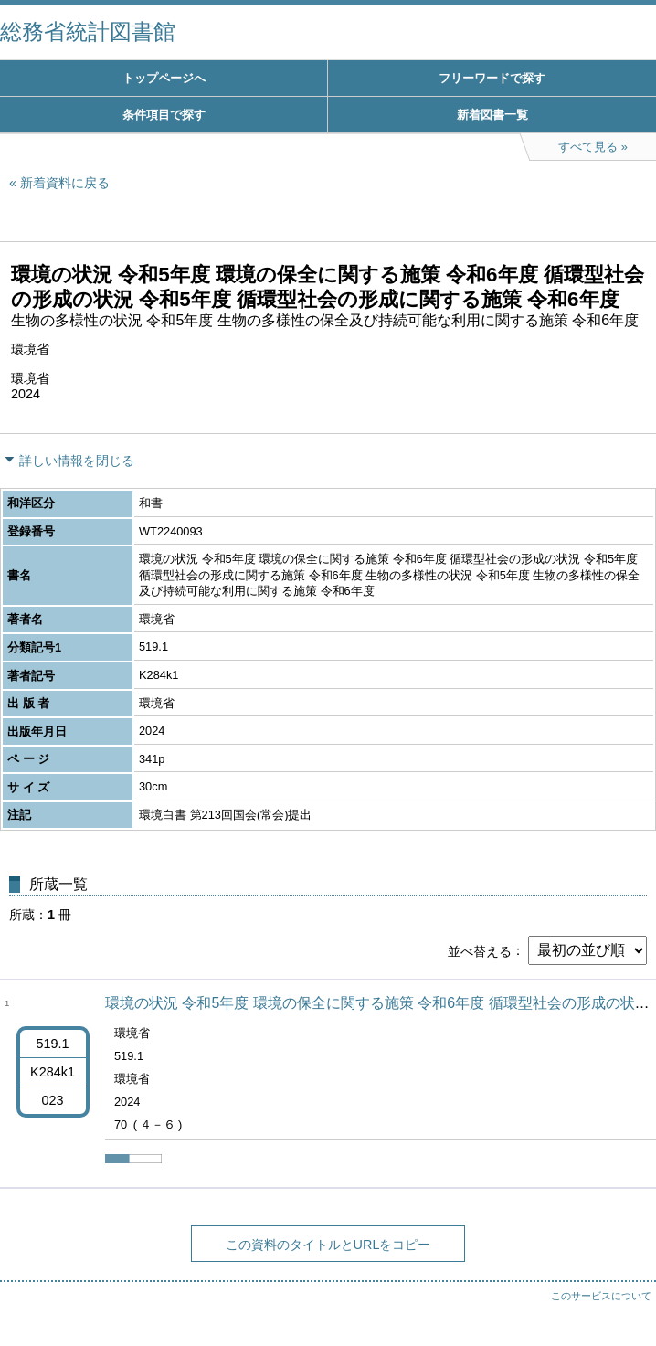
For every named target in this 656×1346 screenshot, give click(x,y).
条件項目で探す (164, 115)
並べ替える (480, 950)
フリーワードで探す (492, 78)
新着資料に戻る (65, 182)
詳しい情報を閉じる (76, 460)
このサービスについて (601, 1295)
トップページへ (164, 78)
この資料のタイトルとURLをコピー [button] (328, 1244)
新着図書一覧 (492, 115)
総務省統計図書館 (87, 31)
